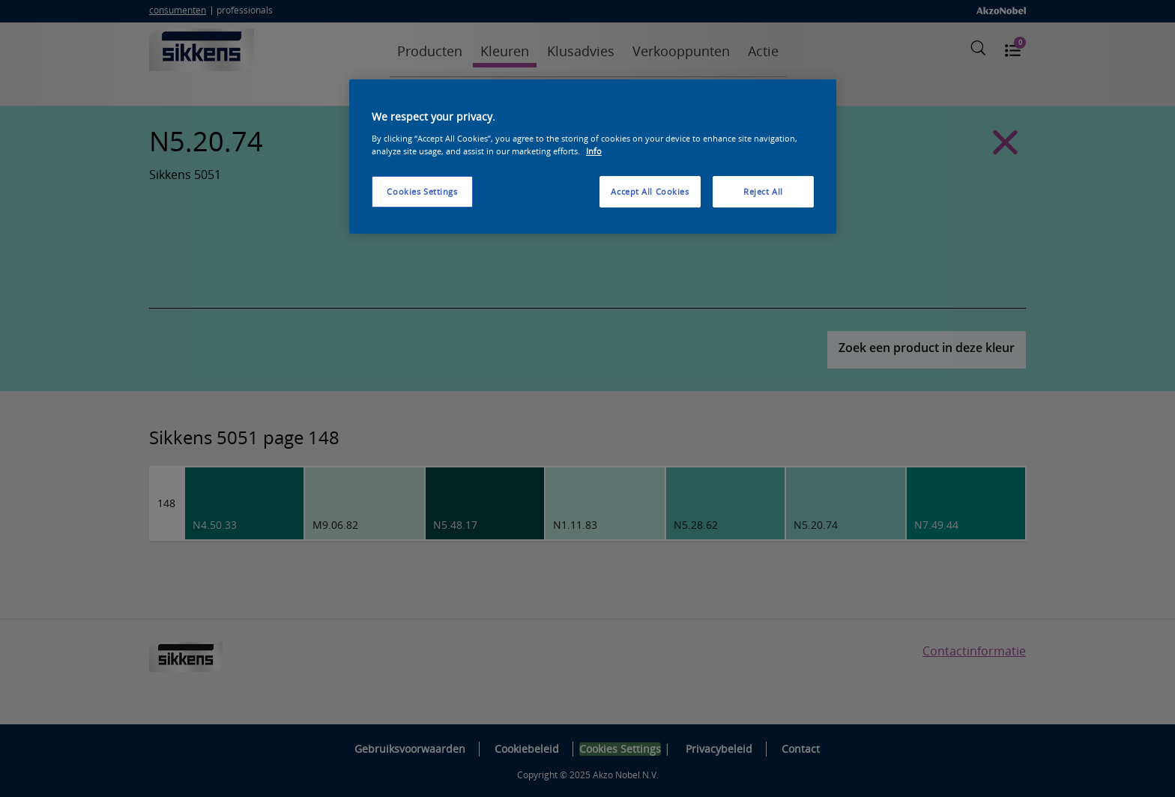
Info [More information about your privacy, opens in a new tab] (594, 151)
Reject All (763, 191)
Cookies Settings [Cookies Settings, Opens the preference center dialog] (422, 191)
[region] (592, 156)
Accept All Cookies (650, 191)
